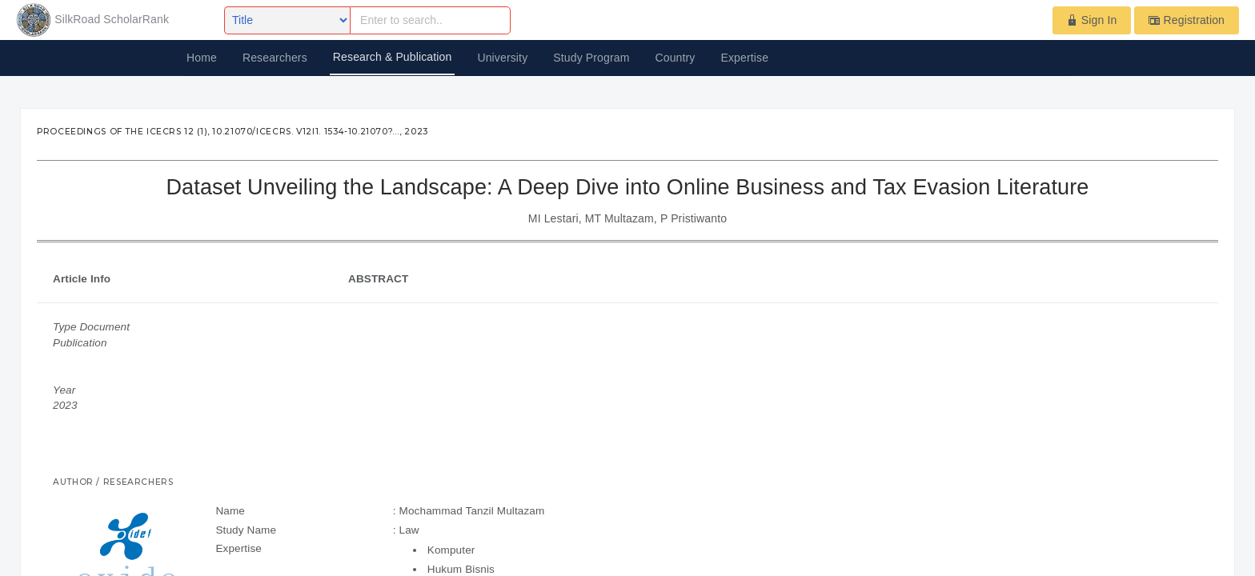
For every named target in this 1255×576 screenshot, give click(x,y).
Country (675, 57)
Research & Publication (392, 56)
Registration (1187, 20)
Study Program (591, 57)
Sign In (1092, 20)
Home (201, 57)
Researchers (275, 57)
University (502, 57)
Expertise (745, 57)
